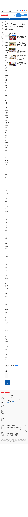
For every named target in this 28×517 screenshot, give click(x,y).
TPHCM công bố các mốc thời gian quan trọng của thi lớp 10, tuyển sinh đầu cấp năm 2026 (22, 50)
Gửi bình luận (7, 382)
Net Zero (20, 18)
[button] (2, 41)
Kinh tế (23, 18)
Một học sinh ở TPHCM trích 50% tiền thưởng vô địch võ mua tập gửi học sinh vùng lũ (22, 57)
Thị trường (14, 10)
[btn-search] (11, 15)
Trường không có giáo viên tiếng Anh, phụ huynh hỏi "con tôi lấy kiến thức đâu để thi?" (21, 44)
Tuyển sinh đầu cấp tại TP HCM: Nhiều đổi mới (21, 37)
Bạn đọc (16, 18)
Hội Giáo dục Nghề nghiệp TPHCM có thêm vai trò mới (21, 63)
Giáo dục (7, 21)
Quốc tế (8, 18)
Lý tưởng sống (2, 10)
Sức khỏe (23, 395)
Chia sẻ (17, 365)
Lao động (12, 18)
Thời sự (4, 18)
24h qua (17, 10)
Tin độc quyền (10, 10)
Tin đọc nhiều (12, 33)
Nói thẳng (6, 10)
